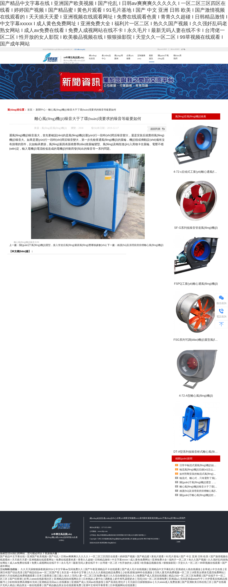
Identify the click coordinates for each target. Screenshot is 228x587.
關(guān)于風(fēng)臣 (164, 534)
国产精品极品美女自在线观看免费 (63, 585)
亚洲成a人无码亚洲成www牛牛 (186, 578)
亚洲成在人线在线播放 (188, 569)
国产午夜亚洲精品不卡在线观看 (103, 569)
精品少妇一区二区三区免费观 (185, 575)
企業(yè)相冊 (121, 534)
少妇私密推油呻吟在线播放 (138, 572)
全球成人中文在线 (212, 569)
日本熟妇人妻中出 (93, 578)
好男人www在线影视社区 (38, 578)
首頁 (29, 109)
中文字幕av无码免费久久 (69, 569)
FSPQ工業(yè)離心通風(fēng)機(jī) (196, 283)
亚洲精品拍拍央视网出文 (68, 578)
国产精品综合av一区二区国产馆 (42, 572)
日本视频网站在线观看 (123, 585)
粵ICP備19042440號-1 (151, 555)
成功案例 (143, 534)
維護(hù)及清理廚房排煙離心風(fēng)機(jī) (140, 245)
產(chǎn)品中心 (109, 534)
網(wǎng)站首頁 (96, 534)
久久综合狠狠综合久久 (123, 575)
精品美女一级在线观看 (29, 585)
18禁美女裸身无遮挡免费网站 (207, 572)
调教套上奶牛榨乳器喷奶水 (120, 578)
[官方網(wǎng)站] (79, 49)
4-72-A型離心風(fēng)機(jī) (196, 395)
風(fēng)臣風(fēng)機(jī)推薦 (190, 116)
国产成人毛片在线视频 (134, 569)
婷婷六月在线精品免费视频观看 (18, 575)
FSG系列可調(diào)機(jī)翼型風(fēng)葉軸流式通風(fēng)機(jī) (196, 339)
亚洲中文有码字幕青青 (96, 585)
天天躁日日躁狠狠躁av (140, 582)
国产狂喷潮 (16, 578)
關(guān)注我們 (162, 49)
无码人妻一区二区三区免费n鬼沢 (90, 575)
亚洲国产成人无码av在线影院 (87, 582)
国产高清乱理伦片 (116, 582)
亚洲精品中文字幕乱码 (161, 569)
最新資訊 (151, 534)
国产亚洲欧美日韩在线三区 (197, 582)
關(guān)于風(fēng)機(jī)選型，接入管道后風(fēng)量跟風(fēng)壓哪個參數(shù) (63, 245)
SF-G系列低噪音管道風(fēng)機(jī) (196, 227)
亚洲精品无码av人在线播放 (54, 582)
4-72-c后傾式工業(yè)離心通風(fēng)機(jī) (196, 171)
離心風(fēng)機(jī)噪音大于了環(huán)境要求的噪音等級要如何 (82, 109)
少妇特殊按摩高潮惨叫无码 (22, 582)
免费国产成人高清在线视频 (152, 575)
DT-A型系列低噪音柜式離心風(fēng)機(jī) (196, 451)
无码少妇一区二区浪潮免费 (152, 578)
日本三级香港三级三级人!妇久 (53, 575)
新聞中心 (41, 109)
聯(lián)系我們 (175, 49)
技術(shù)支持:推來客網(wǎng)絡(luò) (103, 558)
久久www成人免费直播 (168, 582)
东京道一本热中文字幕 (74, 572)
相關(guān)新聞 (183, 458)
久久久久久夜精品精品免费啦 (104, 572)
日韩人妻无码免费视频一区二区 (172, 572)
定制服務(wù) (133, 534)
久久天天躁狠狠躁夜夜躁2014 (37, 569)
